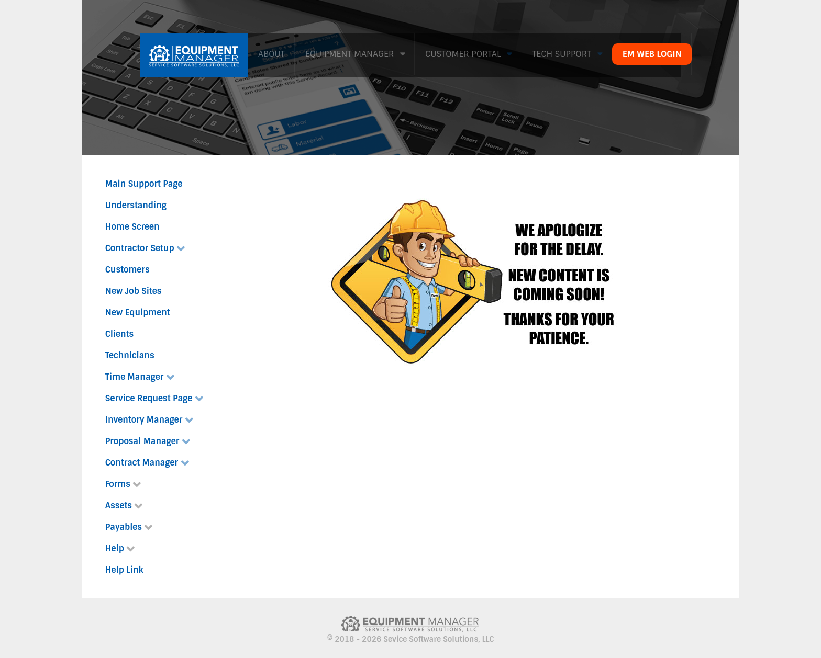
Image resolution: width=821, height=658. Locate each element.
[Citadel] (194, 54)
